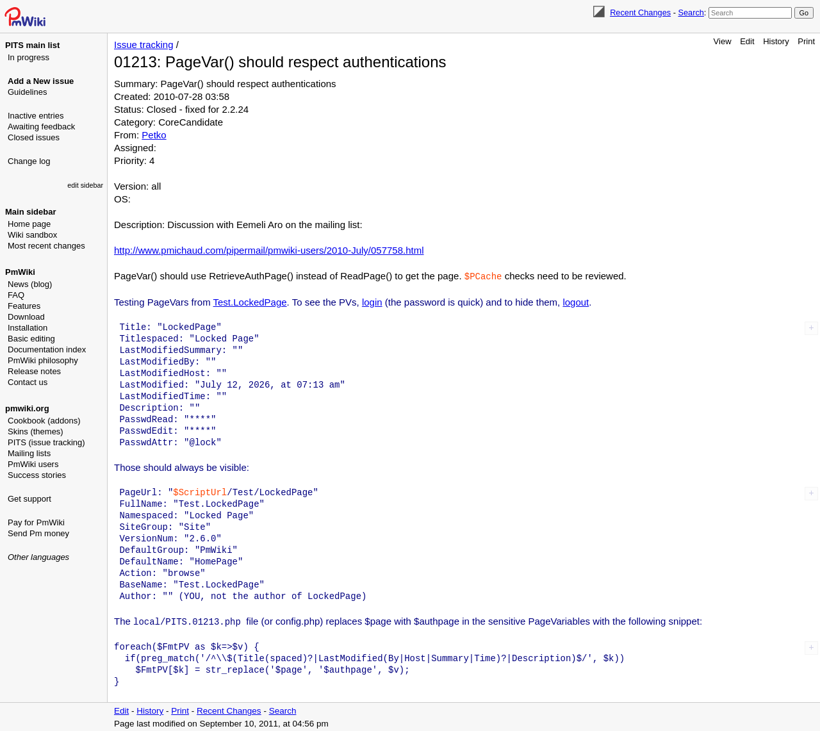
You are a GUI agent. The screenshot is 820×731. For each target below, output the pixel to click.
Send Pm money (38, 533)
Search (690, 12)
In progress (28, 57)
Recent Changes (640, 12)
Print (806, 41)
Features (24, 306)
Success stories (37, 475)
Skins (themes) (35, 431)
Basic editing (31, 338)
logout (575, 301)
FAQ (16, 295)
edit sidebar (85, 185)
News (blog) (30, 284)
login (372, 301)
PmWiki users (33, 464)
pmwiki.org (27, 408)
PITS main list (32, 45)
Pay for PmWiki (36, 522)
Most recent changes (46, 246)
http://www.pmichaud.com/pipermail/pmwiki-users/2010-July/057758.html (269, 250)
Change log (29, 161)
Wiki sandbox (32, 235)
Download (26, 317)
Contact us (27, 382)
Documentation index (47, 349)
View (723, 41)
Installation (27, 328)
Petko (154, 134)
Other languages (38, 557)
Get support (29, 499)
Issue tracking (144, 44)
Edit (747, 41)
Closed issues (34, 137)
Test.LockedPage (250, 301)
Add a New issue (41, 81)
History (776, 41)
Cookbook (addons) (44, 420)
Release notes (34, 371)
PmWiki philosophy (43, 360)
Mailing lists (29, 453)
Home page (29, 224)
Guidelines (27, 92)
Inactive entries (35, 115)
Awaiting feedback (41, 126)
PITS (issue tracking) (46, 442)
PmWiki (20, 272)
